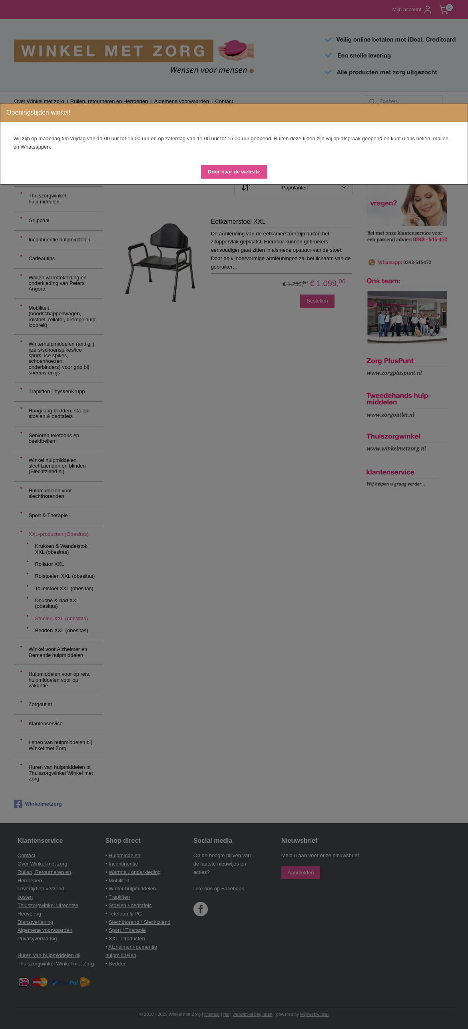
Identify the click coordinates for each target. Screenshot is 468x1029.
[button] (234, 172)
